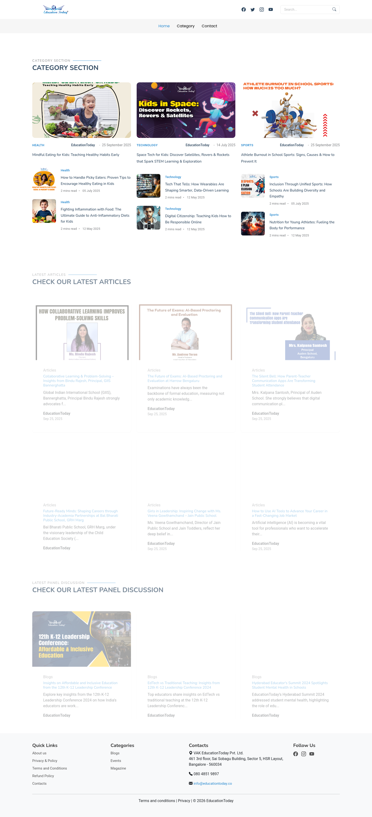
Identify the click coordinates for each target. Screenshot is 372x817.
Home (164, 26)
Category (186, 26)
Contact (209, 26)
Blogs (115, 753)
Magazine (118, 768)
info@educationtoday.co (213, 783)
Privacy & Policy (44, 761)
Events (116, 761)
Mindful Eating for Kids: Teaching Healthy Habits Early (75, 154)
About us (39, 753)
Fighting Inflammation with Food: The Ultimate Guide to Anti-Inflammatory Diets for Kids (95, 215)
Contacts (39, 783)
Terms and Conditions (49, 768)
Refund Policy (43, 776)
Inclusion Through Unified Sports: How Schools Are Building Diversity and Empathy (301, 190)
